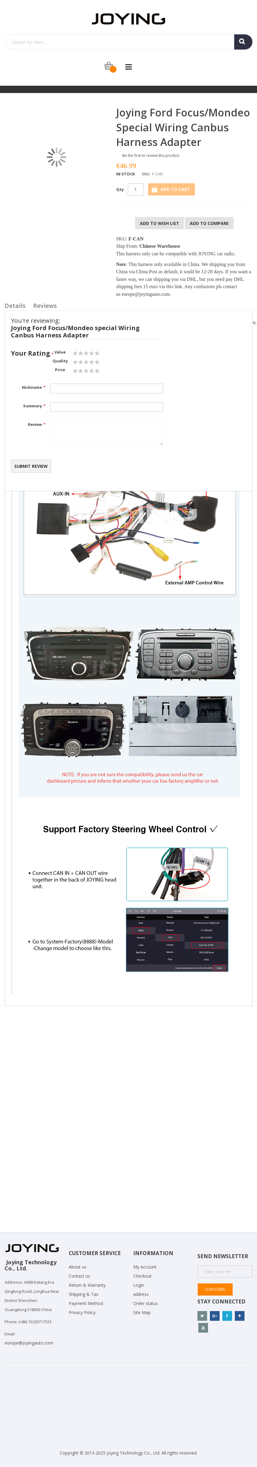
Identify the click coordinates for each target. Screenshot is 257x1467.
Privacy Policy (82, 1312)
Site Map (142, 1312)
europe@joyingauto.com (146, 294)
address (141, 1294)
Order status (145, 1303)
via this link (170, 286)
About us (77, 1267)
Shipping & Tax (83, 1294)
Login (138, 1285)
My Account (145, 1267)
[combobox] (128, 42)
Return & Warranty (87, 1285)
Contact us (79, 1276)
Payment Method (86, 1303)
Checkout (142, 1276)
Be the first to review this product (150, 155)
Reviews (45, 306)
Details (15, 306)
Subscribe (215, 1289)
